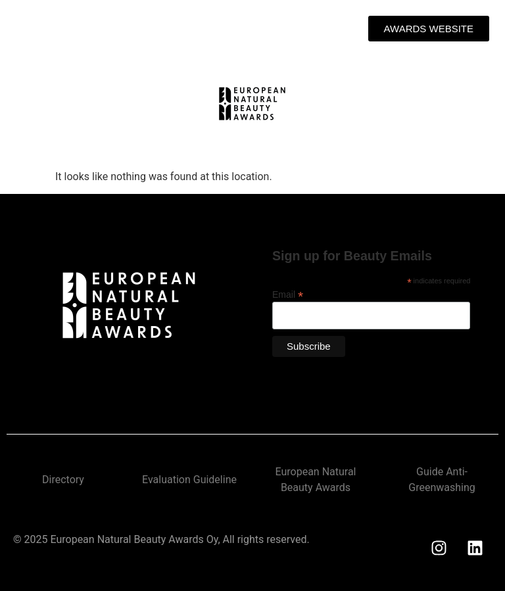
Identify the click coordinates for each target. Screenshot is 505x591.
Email (287, 294)
